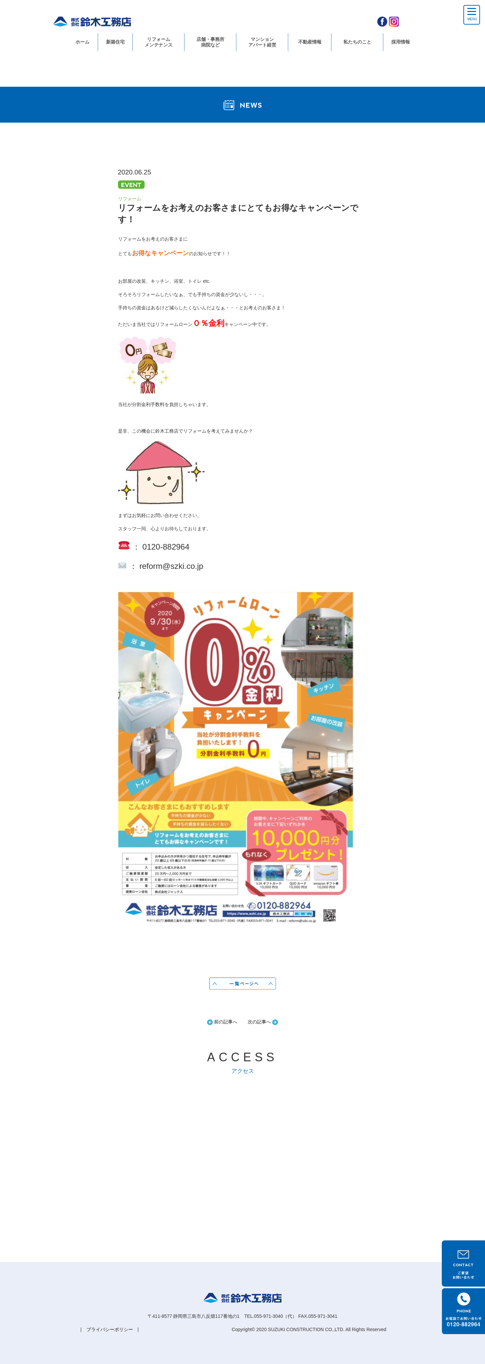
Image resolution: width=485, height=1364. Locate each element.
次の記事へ (263, 1021)
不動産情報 (309, 42)
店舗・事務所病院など (210, 42)
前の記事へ (222, 1021)
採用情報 (400, 42)
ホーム (82, 42)
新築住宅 (115, 42)
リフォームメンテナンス (159, 42)
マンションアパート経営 (262, 42)
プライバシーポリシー (109, 1329)
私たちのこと (357, 42)
